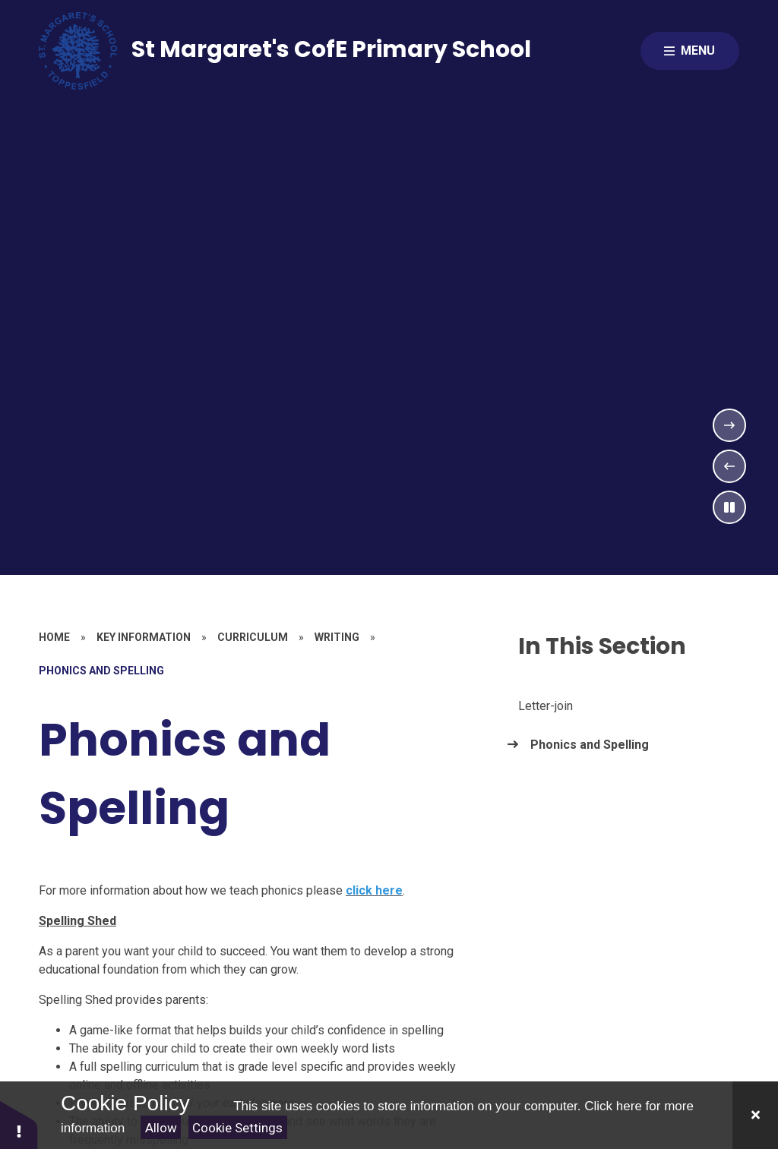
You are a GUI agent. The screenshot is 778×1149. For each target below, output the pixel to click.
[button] (19, 1124)
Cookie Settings (237, 1127)
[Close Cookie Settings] (755, 1115)
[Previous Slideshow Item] (729, 466)
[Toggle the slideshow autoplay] (729, 507)
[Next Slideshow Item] (729, 425)
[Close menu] (689, 51)
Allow (161, 1127)
